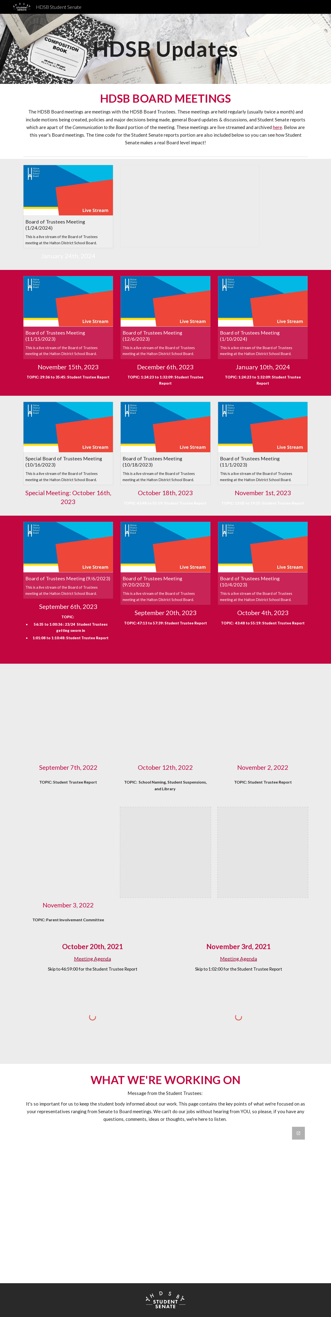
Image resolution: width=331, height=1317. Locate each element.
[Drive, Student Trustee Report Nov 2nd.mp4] (263, 715)
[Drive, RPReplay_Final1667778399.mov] (68, 852)
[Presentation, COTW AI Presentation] (189, 206)
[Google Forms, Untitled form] (165, 1202)
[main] (165, 48)
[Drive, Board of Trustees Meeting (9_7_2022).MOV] (68, 715)
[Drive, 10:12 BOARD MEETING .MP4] (165, 715)
